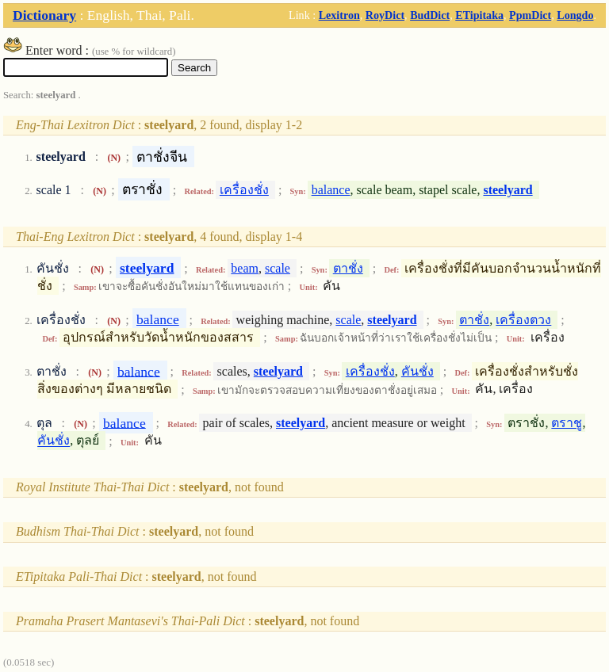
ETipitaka (479, 15)
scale (277, 268)
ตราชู (566, 423)
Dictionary (44, 15)
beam (245, 268)
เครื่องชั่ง (244, 190)
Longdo (575, 15)
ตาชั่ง (348, 268)
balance (331, 190)
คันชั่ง (417, 371)
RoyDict (385, 15)
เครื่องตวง (523, 319)
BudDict (430, 15)
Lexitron (339, 15)
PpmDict (530, 15)
